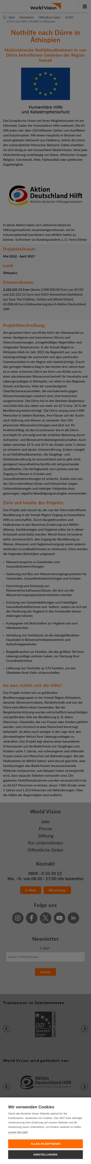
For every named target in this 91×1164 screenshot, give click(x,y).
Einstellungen (45, 1154)
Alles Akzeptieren (45, 1143)
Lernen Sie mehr (18, 1132)
